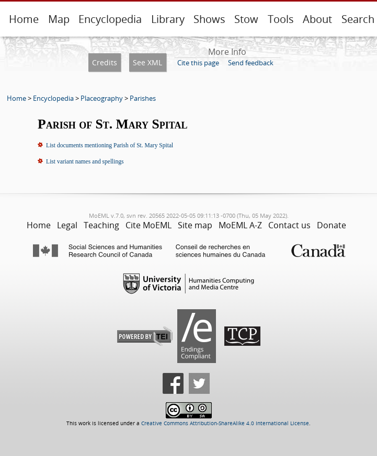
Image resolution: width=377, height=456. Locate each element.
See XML (147, 62)
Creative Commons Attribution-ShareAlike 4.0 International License (225, 423)
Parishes (143, 98)
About (317, 19)
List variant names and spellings (84, 161)
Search (357, 19)
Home (24, 19)
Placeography (102, 98)
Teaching (101, 225)
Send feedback (250, 62)
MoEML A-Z (240, 225)
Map (59, 19)
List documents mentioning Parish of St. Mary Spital (109, 145)
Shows (209, 19)
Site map (195, 225)
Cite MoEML (148, 225)
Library (168, 19)
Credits (104, 62)
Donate (331, 225)
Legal (67, 225)
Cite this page (198, 62)
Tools (281, 19)
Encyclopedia (110, 19)
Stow (246, 19)
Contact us (289, 225)
